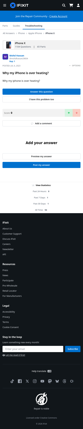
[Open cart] (71, 5)
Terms (6, 322)
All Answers (9, 33)
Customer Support (12, 233)
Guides (16, 25)
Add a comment (41, 123)
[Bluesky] (56, 381)
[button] (5, 5)
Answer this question (41, 91)
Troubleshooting (33, 25)
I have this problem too (41, 99)
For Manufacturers (12, 295)
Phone (21, 33)
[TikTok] (11, 381)
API (4, 254)
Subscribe (73, 348)
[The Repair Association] (71, 381)
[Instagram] (34, 381)
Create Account (58, 16)
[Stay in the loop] (33, 349)
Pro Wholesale (10, 285)
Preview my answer (41, 156)
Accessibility (9, 311)
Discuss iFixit (9, 238)
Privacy (6, 316)
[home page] (19, 5)
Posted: (11, 65)
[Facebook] (19, 381)
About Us (7, 228)
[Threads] (63, 381)
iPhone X (50, 33)
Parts (5, 25)
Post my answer (41, 164)
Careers (6, 244)
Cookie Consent (11, 327)
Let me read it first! (14, 355)
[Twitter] (26, 381)
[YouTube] (41, 381)
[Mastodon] (49, 381)
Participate (8, 280)
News (5, 275)
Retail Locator (10, 290)
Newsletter (8, 249)
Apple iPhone (35, 33)
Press (5, 270)
